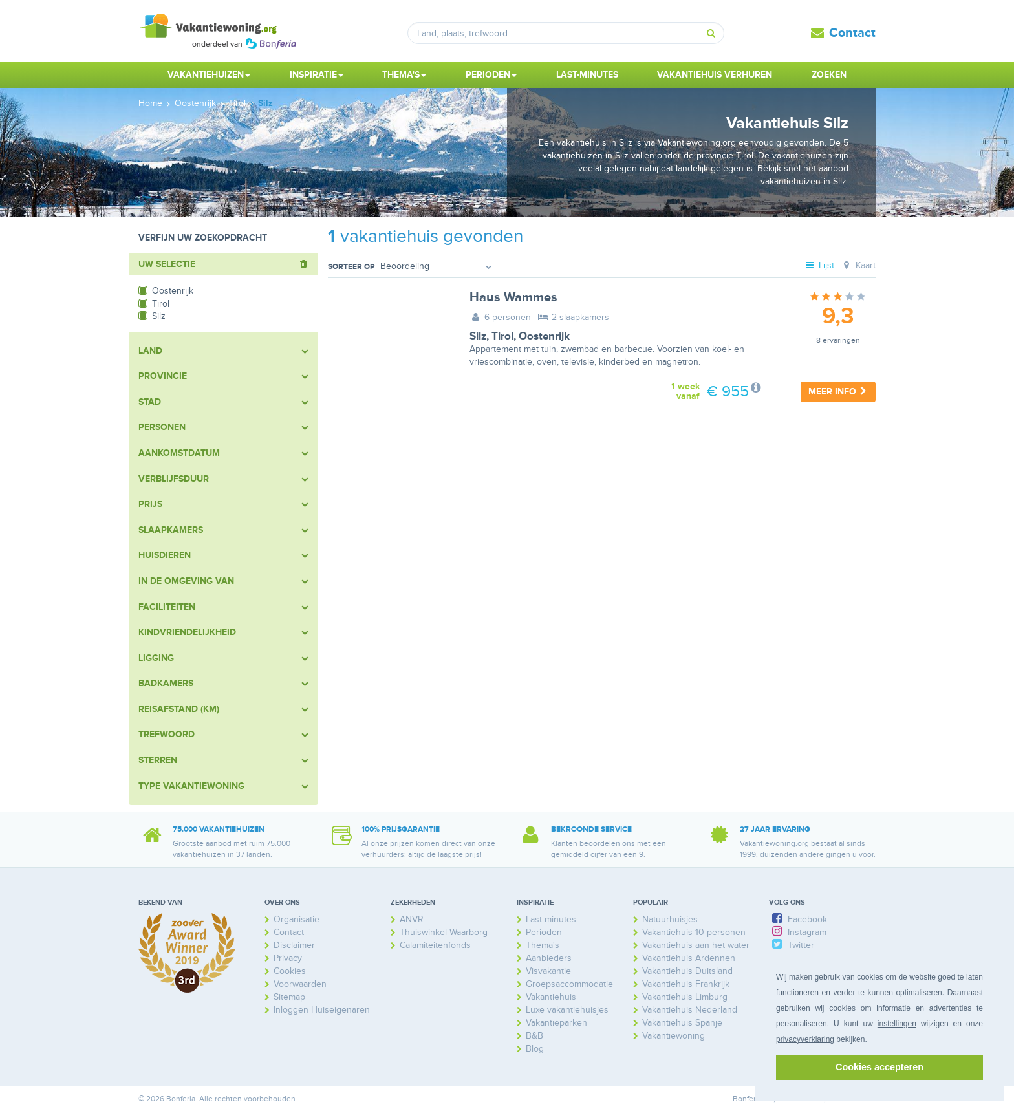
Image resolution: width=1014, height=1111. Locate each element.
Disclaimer (294, 945)
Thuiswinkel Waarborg (444, 932)
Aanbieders (549, 958)
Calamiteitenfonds (435, 945)
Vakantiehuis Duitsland (687, 970)
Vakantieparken (556, 1022)
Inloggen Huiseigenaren (322, 1009)
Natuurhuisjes (670, 919)
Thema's (542, 945)
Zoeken (829, 74)
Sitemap (289, 996)
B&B (534, 1035)
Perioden (544, 932)
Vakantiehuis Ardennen (688, 958)
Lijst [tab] (819, 265)
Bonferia (747, 1099)
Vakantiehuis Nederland (689, 1009)
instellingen (897, 1023)
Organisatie (296, 919)
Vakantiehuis (551, 996)
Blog (535, 1048)
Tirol (502, 336)
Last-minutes (587, 74)
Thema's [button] (404, 74)
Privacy (288, 958)
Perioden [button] (491, 74)
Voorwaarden (300, 983)
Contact (852, 33)
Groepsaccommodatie (569, 983)
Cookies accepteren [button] (879, 1067)
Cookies (290, 970)
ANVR (412, 919)
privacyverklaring (805, 1039)
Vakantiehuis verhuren (714, 74)
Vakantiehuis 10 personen (694, 932)
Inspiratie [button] (316, 74)
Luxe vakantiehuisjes (567, 1009)
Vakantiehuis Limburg (685, 996)
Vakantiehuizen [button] (208, 74)
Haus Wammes (513, 297)
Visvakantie (548, 970)
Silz (477, 336)
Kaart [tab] (858, 265)
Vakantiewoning (673, 1035)
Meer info (838, 391)
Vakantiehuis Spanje (682, 1022)
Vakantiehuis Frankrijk (685, 983)
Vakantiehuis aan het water (696, 945)
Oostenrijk (544, 336)
